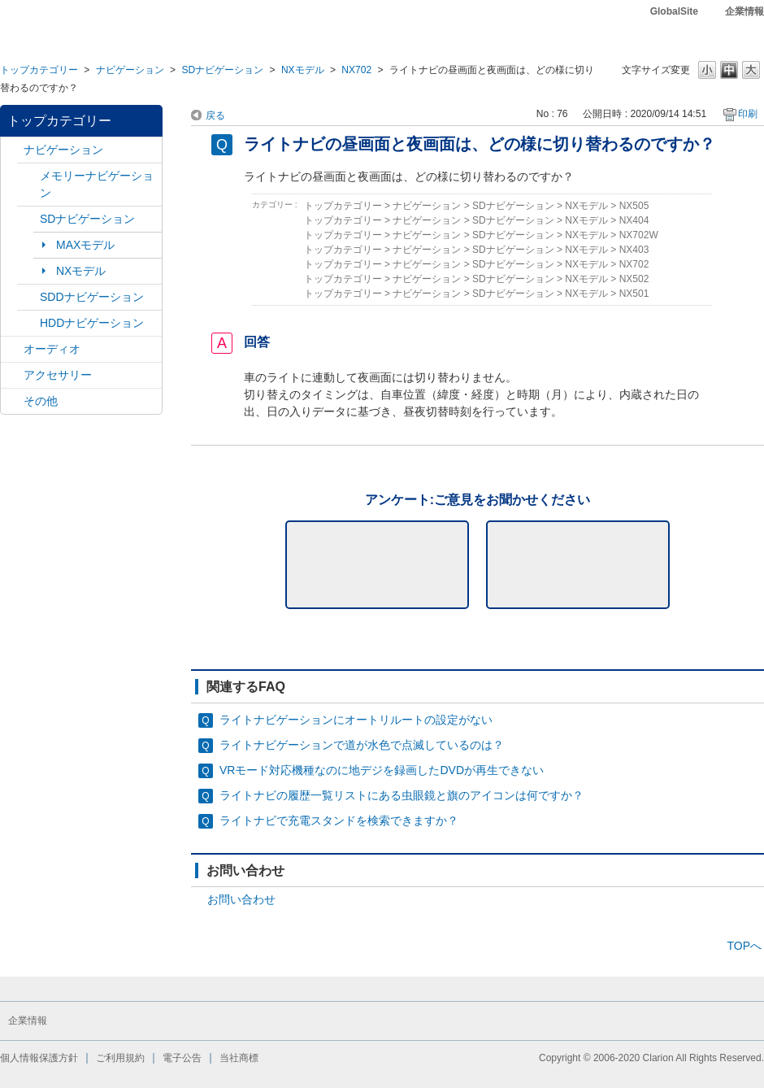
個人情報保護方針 (39, 1058)
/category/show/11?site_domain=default (12, 401)
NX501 (634, 293)
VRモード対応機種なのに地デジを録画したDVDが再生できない (381, 770)
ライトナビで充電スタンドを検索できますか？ (338, 820)
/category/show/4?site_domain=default (12, 349)
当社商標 (238, 1058)
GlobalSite (674, 11)
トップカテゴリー (39, 70)
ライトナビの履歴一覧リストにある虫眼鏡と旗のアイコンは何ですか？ (401, 795)
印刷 (747, 114)
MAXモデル (85, 244)
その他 (41, 400)
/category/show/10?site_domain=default (12, 375)
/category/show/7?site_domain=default (28, 176)
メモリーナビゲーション (97, 184)
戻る (215, 115)
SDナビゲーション (222, 70)
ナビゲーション (130, 70)
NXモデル (302, 70)
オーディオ (52, 348)
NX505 (634, 205)
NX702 (356, 70)
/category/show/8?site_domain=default (28, 323)
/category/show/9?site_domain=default (28, 297)
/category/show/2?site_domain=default (12, 150)
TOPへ (744, 945)
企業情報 (744, 11)
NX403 (634, 249)
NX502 (634, 279)
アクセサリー (58, 374)
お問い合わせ (241, 899)
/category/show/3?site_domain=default (28, 219)
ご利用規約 (120, 1058)
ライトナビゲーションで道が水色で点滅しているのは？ (361, 744)
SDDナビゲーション (92, 296)
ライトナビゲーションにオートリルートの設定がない (356, 719)
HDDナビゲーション (92, 322)
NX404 (634, 220)
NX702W (638, 235)
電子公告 (182, 1058)
